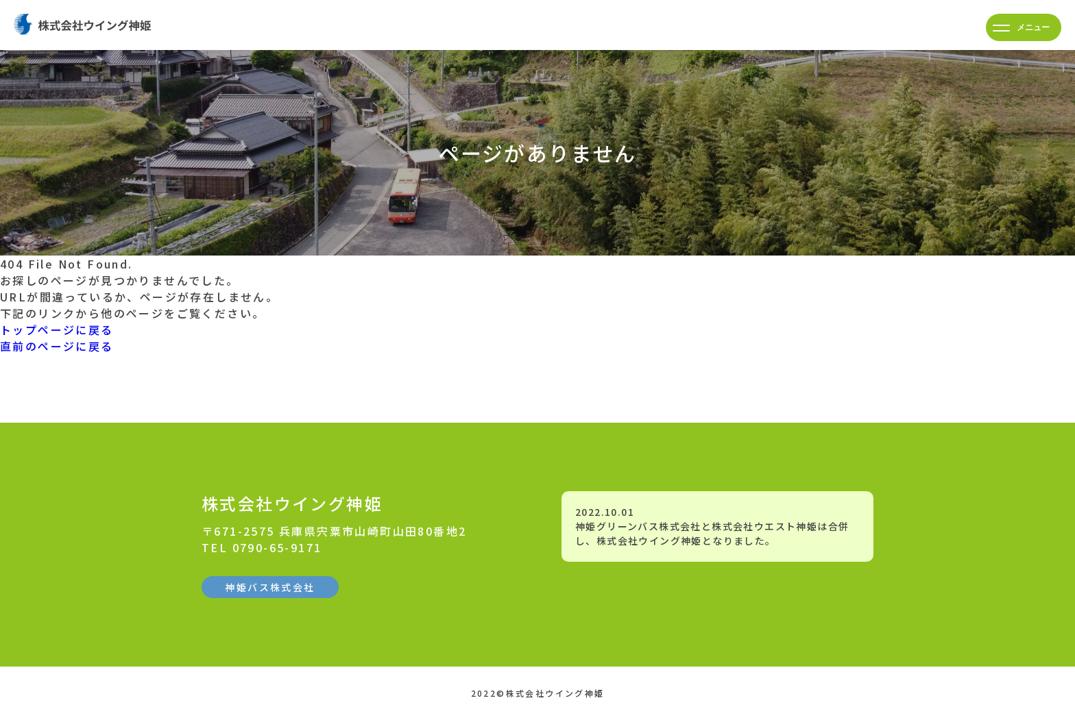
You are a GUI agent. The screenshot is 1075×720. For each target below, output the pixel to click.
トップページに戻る (57, 329)
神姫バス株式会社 (270, 587)
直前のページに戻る (57, 346)
